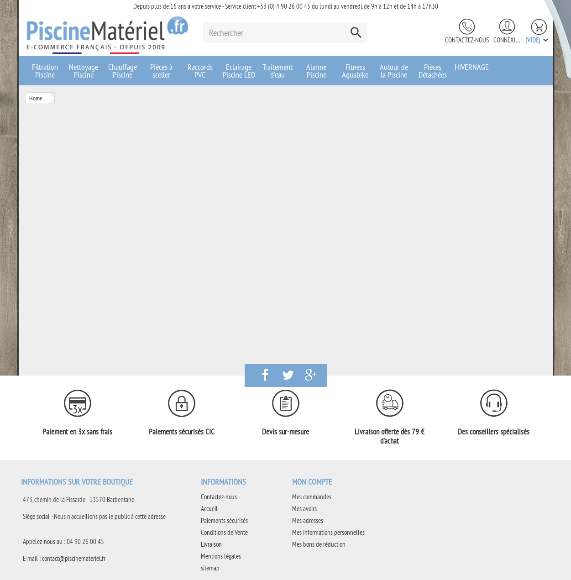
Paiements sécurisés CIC (182, 431)
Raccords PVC (200, 71)
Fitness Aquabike (355, 71)
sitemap (210, 568)
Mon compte (312, 481)
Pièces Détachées (433, 71)
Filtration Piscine (45, 71)
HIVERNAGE (472, 67)
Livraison (211, 544)
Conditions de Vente (224, 532)
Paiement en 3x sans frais (77, 431)
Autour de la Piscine (394, 71)
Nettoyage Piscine (83, 71)
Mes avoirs (304, 508)
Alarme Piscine (316, 71)
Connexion (507, 40)
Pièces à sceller (161, 71)
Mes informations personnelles (328, 532)
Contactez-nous (467, 40)
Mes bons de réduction (319, 544)
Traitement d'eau (277, 71)
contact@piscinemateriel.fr (73, 558)
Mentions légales (221, 556)
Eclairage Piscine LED (239, 71)
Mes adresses (307, 520)
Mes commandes (311, 496)
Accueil (209, 508)
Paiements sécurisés (224, 520)
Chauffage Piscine (122, 71)
